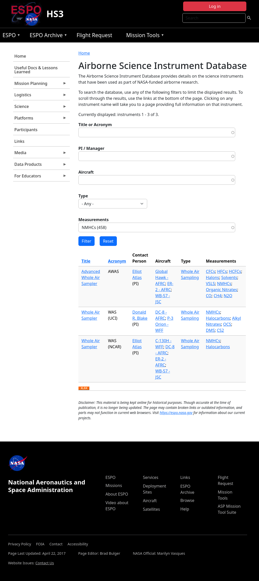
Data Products (40, 165)
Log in (215, 6)
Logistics (40, 96)
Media (40, 154)
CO (208, 295)
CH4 (218, 295)
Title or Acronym (95, 124)
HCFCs (235, 271)
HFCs (222, 271)
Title (85, 261)
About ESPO (116, 494)
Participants (25, 129)
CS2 (220, 330)
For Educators (40, 177)
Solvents (229, 277)
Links (19, 141)
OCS (227, 324)
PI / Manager (91, 148)
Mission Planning (40, 85)
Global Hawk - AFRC (161, 277)
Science (40, 108)
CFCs (210, 271)
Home (20, 56)
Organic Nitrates (221, 289)
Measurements (93, 219)
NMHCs (224, 283)
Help (184, 509)
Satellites (151, 509)
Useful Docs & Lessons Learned (36, 70)
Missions (113, 485)
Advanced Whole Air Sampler (90, 277)
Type (83, 196)
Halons (212, 277)
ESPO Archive (47, 36)
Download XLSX (83, 388)
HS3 (54, 14)
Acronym (117, 261)
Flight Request (94, 35)
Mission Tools (144, 36)
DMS (210, 330)
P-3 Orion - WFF (164, 324)
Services (150, 477)
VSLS (210, 283)
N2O (228, 295)
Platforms (40, 119)
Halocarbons (218, 318)
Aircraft (86, 172)
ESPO (10, 36)
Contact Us (44, 563)
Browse (187, 500)
